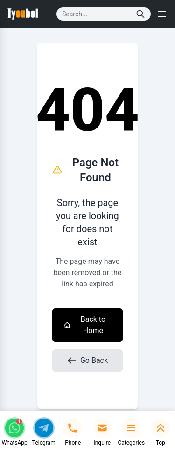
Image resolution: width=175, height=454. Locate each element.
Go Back (87, 360)
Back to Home (84, 325)
